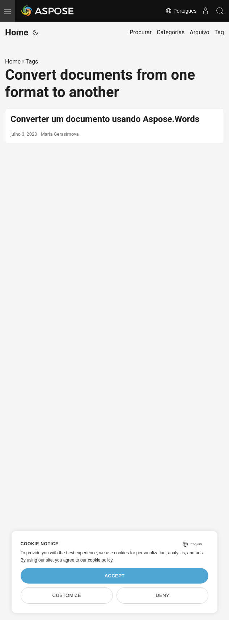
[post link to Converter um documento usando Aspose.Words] (114, 126)
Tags (32, 61)
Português (180, 11)
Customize (66, 595)
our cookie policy (96, 560)
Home (16, 32)
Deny (162, 595)
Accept (115, 575)
